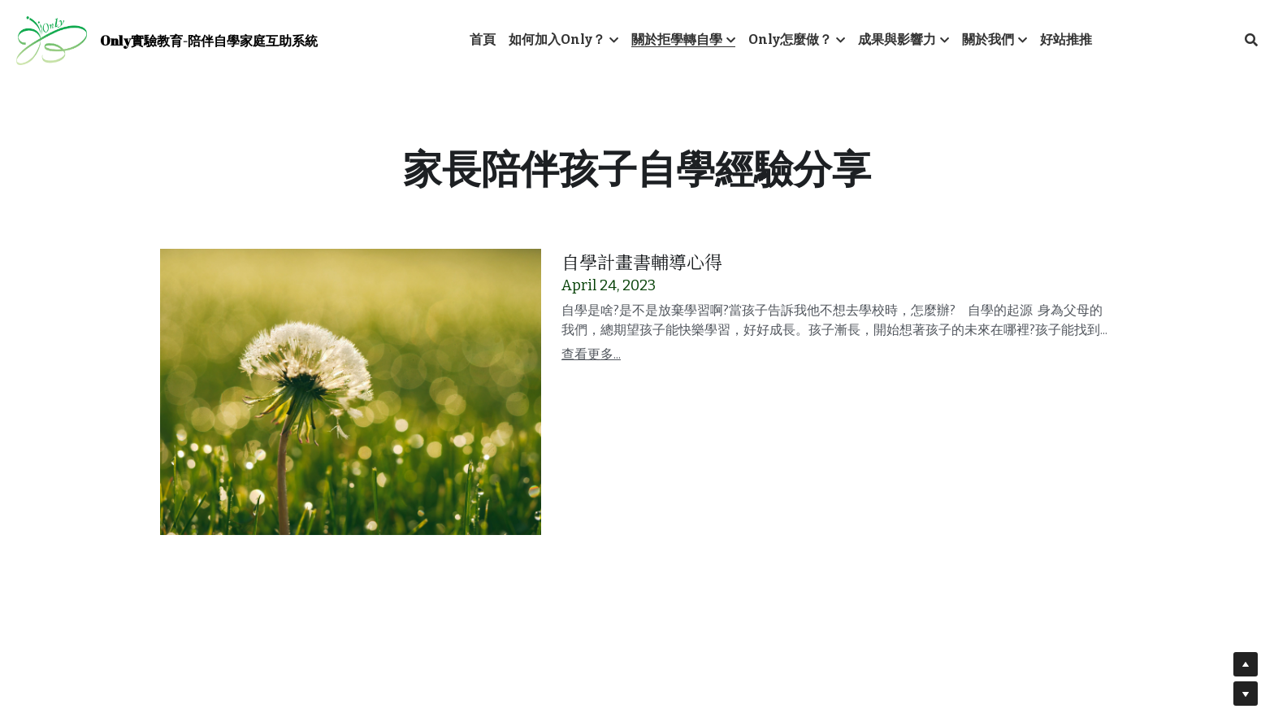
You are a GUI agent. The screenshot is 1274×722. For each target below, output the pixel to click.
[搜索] (1251, 40)
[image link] (51, 39)
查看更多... (591, 354)
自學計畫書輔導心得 (641, 261)
